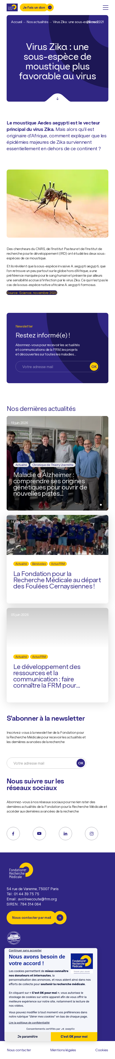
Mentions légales (63, 1050)
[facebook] (13, 833)
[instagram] (91, 833)
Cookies (101, 1050)
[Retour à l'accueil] (12, 7)
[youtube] (39, 833)
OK (93, 366)
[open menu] (105, 7)
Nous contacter (19, 1050)
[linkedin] (65, 833)
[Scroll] (57, 97)
